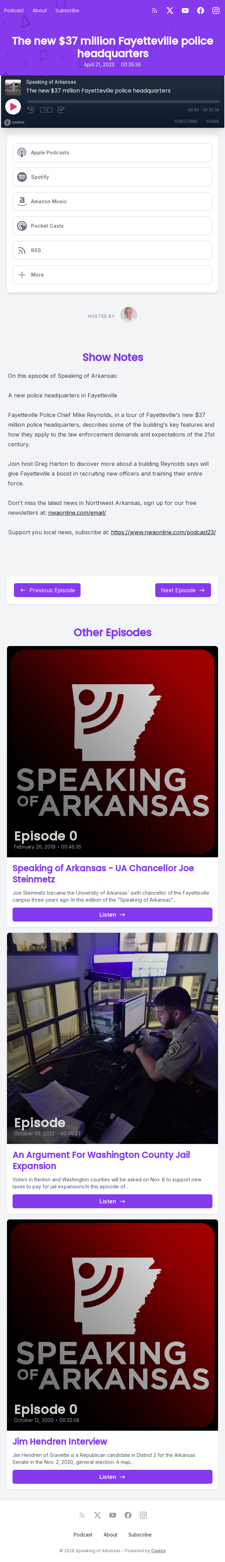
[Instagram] (216, 10)
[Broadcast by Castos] (14, 122)
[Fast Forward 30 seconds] (61, 110)
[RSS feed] (154, 10)
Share (212, 121)
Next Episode (183, 590)
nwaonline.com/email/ (77, 512)
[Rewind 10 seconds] (31, 110)
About (39, 10)
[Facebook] (200, 10)
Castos (158, 1550)
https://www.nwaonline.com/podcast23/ (163, 532)
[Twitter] (170, 10)
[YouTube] (185, 10)
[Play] (13, 106)
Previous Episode (47, 590)
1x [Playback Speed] (46, 110)
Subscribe (67, 10)
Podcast (14, 10)
